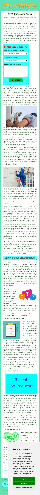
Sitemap (4, 479)
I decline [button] (24, 483)
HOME (17, 10)
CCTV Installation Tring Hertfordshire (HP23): (18, 23)
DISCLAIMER (35, 10)
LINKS (21, 10)
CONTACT (29, 10)
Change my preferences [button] (24, 487)
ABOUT (25, 10)
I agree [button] (24, 479)
